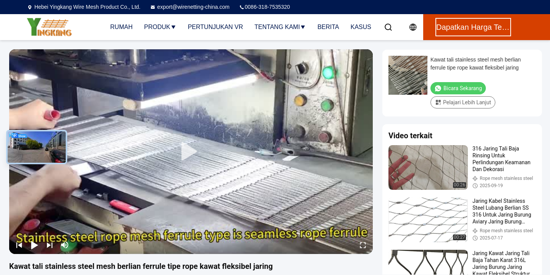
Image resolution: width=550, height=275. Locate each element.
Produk (160, 27)
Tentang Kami (280, 27)
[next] (49, 245)
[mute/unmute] (65, 245)
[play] (191, 151)
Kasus (361, 27)
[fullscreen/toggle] (362, 245)
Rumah (121, 27)
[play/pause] (34, 245)
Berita (328, 27)
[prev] (19, 245)
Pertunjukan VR (215, 27)
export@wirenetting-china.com (190, 7)
